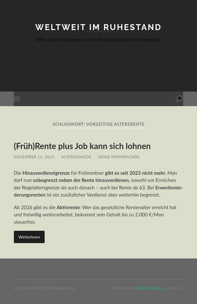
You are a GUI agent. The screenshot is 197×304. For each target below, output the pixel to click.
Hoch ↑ (176, 288)
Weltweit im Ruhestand (98, 27)
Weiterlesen (29, 236)
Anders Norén (149, 288)
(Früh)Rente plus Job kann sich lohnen (82, 146)
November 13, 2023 (34, 157)
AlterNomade (76, 157)
